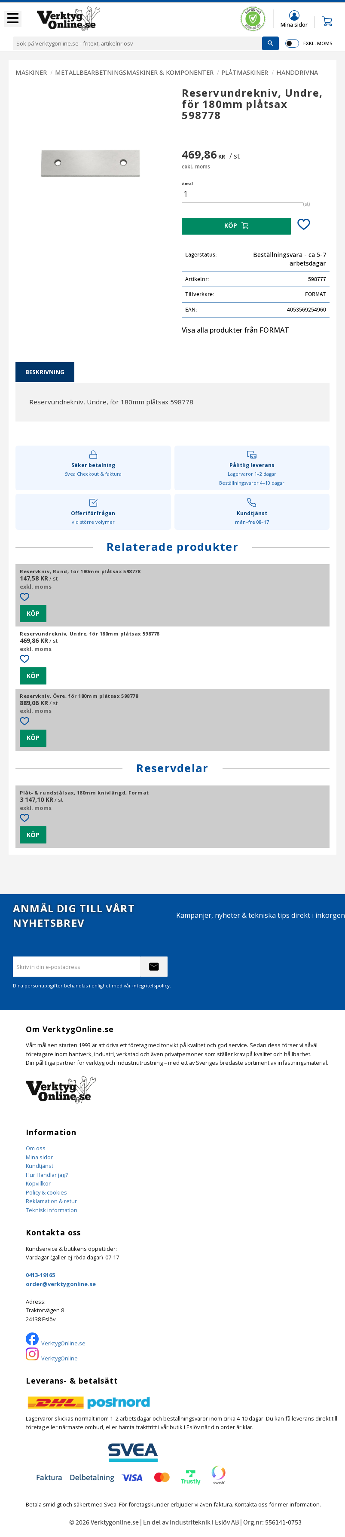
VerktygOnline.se (63, 1343)
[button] (12, 19)
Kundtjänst (39, 1166)
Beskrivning (44, 372)
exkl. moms (317, 43)
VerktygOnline (59, 1358)
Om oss (36, 1148)
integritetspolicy (151, 985)
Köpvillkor (38, 1183)
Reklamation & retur (51, 1201)
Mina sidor (39, 1157)
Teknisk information (51, 1210)
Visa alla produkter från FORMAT (235, 330)
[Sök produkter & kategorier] (137, 43)
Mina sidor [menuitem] (294, 24)
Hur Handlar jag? (47, 1175)
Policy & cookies (46, 1192)
